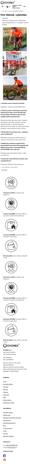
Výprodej (5, 387)
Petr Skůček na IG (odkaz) (10, 167)
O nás (5, 431)
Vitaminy (5, 392)
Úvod (4, 381)
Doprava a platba (8, 412)
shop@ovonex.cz (12, 447)
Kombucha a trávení (8, 402)
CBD (4, 397)
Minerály (5, 389)
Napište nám (6, 415)
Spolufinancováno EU (9, 423)
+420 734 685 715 (11, 445)
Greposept (6, 395)
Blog (4, 425)
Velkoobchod (7, 420)
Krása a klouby (7, 400)
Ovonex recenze (7, 428)
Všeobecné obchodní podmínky (12, 418)
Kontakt (5, 433)
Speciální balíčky (8, 384)
